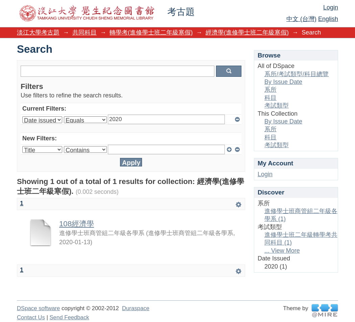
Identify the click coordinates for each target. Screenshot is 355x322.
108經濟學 (76, 224)
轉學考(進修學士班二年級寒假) (151, 32)
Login (330, 7)
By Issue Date (283, 81)
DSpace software (38, 308)
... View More (282, 250)
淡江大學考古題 (38, 32)
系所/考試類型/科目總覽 (296, 74)
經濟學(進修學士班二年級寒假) (247, 32)
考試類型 (276, 105)
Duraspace (135, 308)
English (328, 19)
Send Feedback (69, 317)
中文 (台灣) (301, 19)
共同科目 (84, 32)
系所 (270, 89)
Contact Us (31, 317)
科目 (270, 97)
